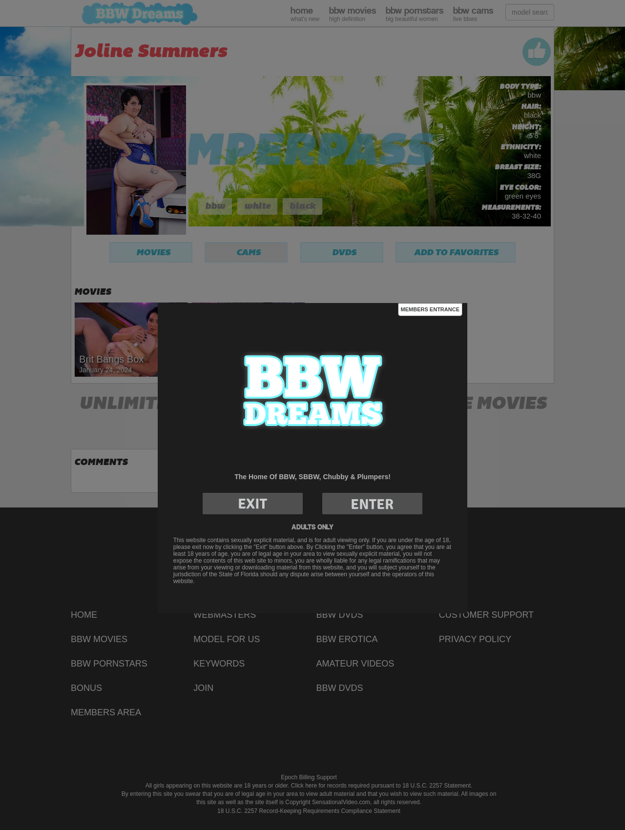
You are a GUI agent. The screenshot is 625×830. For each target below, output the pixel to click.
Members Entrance (430, 309)
